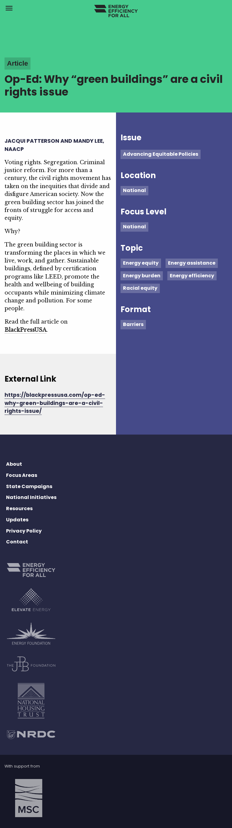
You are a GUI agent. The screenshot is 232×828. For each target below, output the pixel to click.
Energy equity (141, 262)
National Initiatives (31, 497)
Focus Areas (21, 475)
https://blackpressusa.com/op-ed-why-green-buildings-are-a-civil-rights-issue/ (55, 403)
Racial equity (140, 288)
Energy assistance (191, 262)
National (134, 190)
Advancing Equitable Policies (160, 154)
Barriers (133, 324)
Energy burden (141, 275)
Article (17, 63)
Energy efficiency (192, 275)
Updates (17, 519)
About (14, 464)
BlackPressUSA (26, 330)
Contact (17, 541)
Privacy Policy (24, 530)
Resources (19, 508)
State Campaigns (29, 486)
